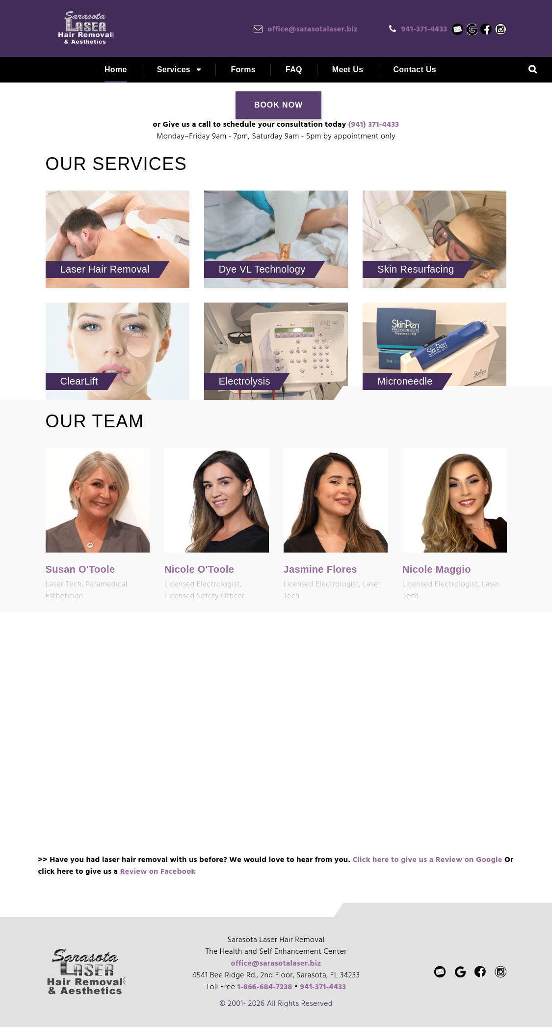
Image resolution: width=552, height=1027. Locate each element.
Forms (243, 69)
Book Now (278, 105)
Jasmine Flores (320, 569)
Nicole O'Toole (199, 569)
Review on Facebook (158, 871)
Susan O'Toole (80, 569)
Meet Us (348, 69)
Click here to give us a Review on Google (427, 860)
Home (116, 69)
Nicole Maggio (436, 569)
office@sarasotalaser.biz (312, 29)
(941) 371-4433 (373, 124)
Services (173, 69)
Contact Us (414, 69)
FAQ (294, 69)
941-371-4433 (424, 29)
